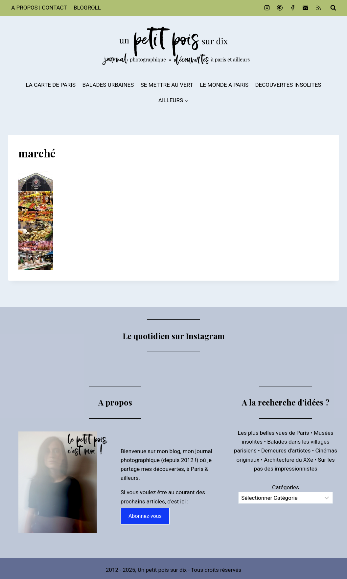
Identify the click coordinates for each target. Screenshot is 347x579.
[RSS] (318, 7)
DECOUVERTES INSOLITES (288, 84)
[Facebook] (292, 7)
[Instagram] (267, 7)
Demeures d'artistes (286, 449)
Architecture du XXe (288, 458)
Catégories (285, 486)
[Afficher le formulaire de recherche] (333, 8)
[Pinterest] (280, 7)
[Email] (305, 7)
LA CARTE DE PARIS (51, 84)
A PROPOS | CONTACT (39, 7)
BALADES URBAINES (108, 84)
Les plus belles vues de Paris (273, 431)
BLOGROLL (87, 7)
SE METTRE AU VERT (167, 84)
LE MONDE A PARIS (224, 84)
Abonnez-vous (145, 515)
